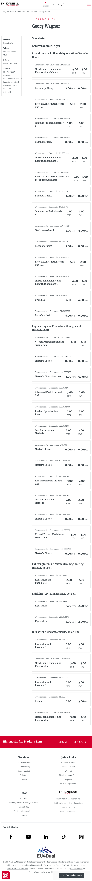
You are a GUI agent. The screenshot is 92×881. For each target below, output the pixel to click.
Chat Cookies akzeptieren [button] (71, 875)
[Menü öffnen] (89, 4)
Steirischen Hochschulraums (46, 862)
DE (53, 4)
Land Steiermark (76, 868)
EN (58, 4)
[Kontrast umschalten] (46, 4)
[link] (24, 762)
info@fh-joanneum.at (68, 811)
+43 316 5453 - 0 (68, 807)
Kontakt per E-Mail (10, 63)
